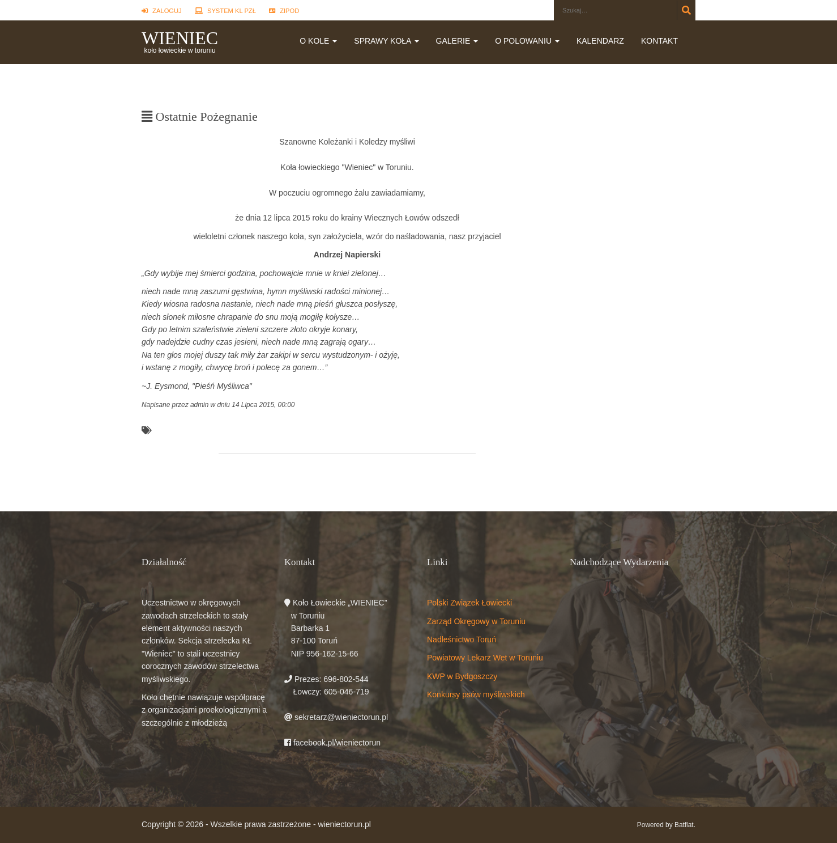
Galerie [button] (457, 40)
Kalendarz (600, 40)
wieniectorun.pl (344, 824)
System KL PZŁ (225, 10)
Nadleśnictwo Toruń (461, 639)
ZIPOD (284, 10)
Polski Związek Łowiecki (469, 602)
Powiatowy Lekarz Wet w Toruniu (485, 657)
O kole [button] (318, 40)
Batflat (684, 825)
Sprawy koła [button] (386, 40)
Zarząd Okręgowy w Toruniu (476, 621)
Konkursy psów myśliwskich (476, 694)
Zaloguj (162, 10)
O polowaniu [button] (527, 40)
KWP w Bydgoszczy (462, 676)
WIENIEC (180, 38)
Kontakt (659, 40)
